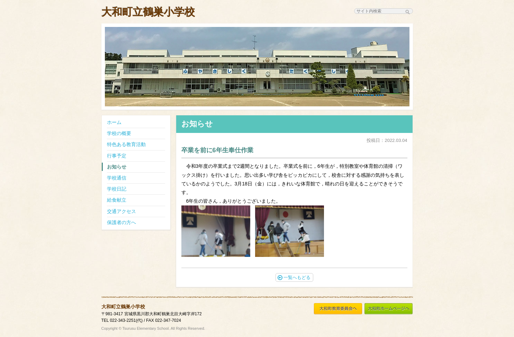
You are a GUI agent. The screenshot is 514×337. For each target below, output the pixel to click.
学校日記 (116, 189)
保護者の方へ (121, 222)
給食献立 (116, 200)
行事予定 (116, 155)
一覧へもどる (294, 277)
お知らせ (116, 167)
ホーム (114, 122)
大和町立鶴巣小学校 (148, 12)
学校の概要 (119, 133)
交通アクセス (121, 211)
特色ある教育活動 (126, 144)
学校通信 (116, 178)
